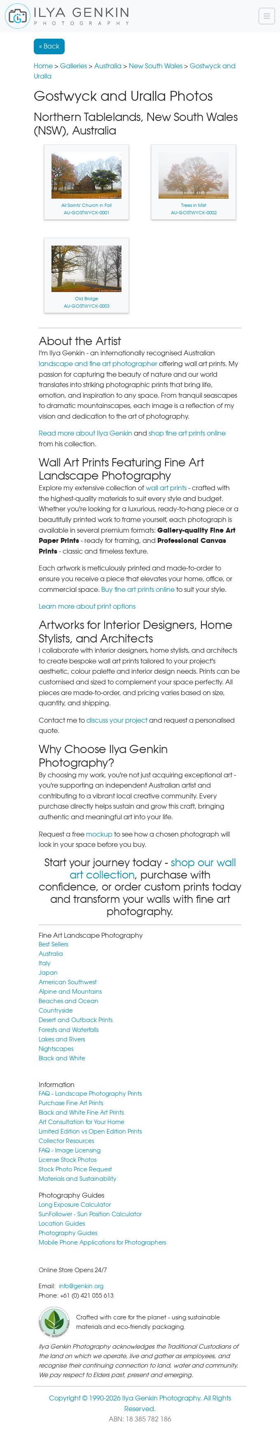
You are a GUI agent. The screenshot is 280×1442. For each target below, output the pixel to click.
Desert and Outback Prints (75, 1019)
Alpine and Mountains (70, 991)
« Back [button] (49, 46)
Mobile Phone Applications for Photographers (102, 1242)
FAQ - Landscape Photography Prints (90, 1093)
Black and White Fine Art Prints (81, 1112)
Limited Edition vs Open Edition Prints (90, 1131)
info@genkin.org (81, 1285)
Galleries (73, 66)
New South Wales (155, 66)
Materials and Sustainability (78, 1178)
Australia (107, 66)
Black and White (62, 1058)
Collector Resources (66, 1140)
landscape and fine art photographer (98, 364)
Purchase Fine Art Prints (71, 1102)
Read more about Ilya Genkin (85, 433)
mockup (99, 834)
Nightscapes (56, 1048)
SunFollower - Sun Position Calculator (90, 1213)
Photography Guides (68, 1232)
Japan (48, 972)
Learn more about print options (87, 606)
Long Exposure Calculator (75, 1204)
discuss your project (116, 720)
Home (43, 66)
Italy (45, 963)
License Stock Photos (67, 1159)
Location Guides (62, 1223)
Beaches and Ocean (68, 1000)
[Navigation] (267, 16)
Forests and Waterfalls (68, 1029)
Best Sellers (53, 944)
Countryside (56, 1010)
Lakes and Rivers (62, 1039)
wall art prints (166, 488)
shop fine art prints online (187, 433)
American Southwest (68, 981)
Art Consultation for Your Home (81, 1121)
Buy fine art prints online (138, 589)
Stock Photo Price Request (75, 1169)
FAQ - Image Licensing (69, 1150)
